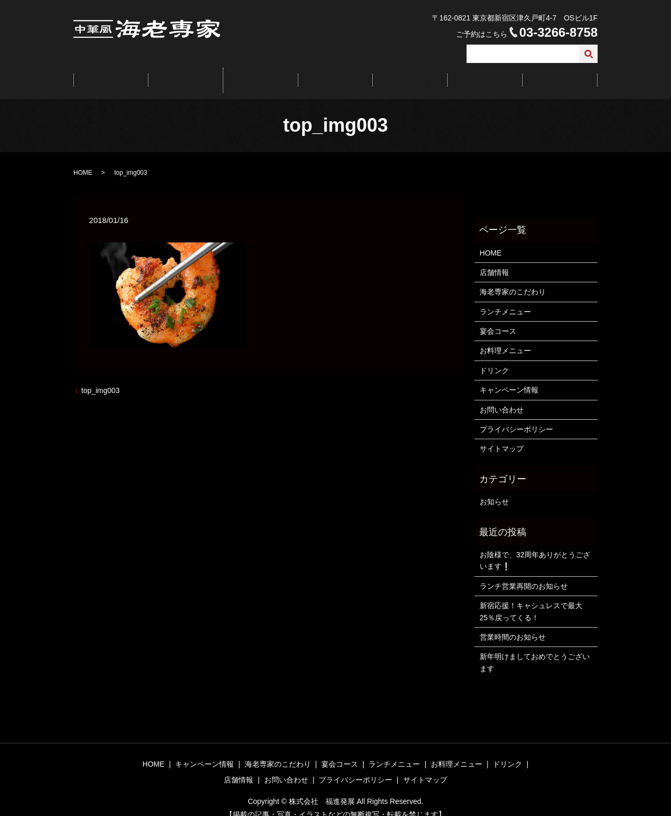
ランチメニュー (505, 299)
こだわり (260, 73)
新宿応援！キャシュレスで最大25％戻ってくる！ (531, 599)
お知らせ (494, 489)
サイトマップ (502, 436)
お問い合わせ (560, 73)
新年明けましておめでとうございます (535, 650)
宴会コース (335, 73)
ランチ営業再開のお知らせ (524, 573)
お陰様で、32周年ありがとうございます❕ (535, 548)
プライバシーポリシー (516, 416)
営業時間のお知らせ (513, 624)
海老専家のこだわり (513, 279)
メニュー (406, 73)
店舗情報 (485, 73)
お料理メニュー (505, 338)
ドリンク (494, 358)
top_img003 (100, 378)
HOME (111, 73)
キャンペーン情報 (185, 73)
